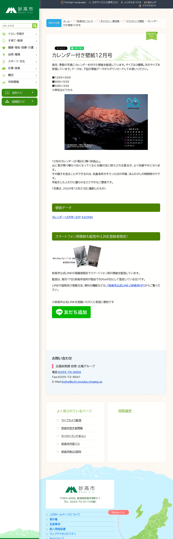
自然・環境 (11, 55)
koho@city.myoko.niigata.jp (82, 381)
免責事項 (55, 524)
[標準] (110, 2)
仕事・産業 (11, 68)
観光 (8, 75)
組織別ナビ (18, 101)
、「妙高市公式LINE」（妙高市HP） (125, 285)
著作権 (54, 519)
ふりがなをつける (132, 2)
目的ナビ (17, 92)
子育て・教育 (12, 41)
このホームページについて (65, 514)
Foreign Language (75, 2)
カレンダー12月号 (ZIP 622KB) (72, 217)
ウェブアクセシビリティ (63, 533)
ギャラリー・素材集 (109, 21)
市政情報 (10, 82)
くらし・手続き (13, 34)
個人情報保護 (58, 529)
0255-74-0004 (69, 372)
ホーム (66, 21)
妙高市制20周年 (71, 451)
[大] (116, 2)
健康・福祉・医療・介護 (18, 48)
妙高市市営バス (70, 444)
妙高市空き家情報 (72, 428)
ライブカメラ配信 (71, 420)
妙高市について (85, 21)
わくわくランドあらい (73, 436)
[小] (105, 2)
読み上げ (152, 2)
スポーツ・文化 (13, 61)
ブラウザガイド (149, 6)
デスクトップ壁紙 (135, 21)
